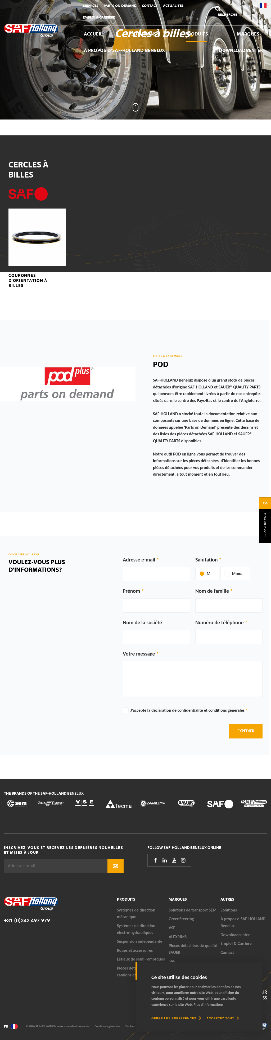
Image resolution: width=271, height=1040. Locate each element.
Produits (196, 34)
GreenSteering (181, 918)
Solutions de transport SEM (192, 910)
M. (209, 573)
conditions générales (227, 710)
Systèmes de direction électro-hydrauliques (136, 929)
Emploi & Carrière (99, 17)
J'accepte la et (189, 710)
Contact (150, 5)
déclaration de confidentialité (177, 710)
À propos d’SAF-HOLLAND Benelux (124, 50)
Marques (248, 34)
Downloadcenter (241, 50)
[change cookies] (176, 1018)
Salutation (206, 559)
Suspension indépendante (139, 941)
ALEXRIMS (178, 936)
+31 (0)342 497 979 (27, 920)
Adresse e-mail (139, 559)
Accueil (93, 34)
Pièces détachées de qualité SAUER (193, 949)
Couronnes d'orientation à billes (28, 280)
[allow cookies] (222, 1018)
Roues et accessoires (135, 950)
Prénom (131, 591)
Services (90, 5)
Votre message (139, 653)
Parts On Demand (120, 5)
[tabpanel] (135, 60)
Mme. (237, 573)
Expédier (245, 730)
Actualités (173, 5)
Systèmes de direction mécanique (136, 913)
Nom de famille (212, 591)
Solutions (143, 34)
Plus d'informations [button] (208, 1004)
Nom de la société (142, 622)
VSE (172, 927)
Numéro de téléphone (219, 622)
